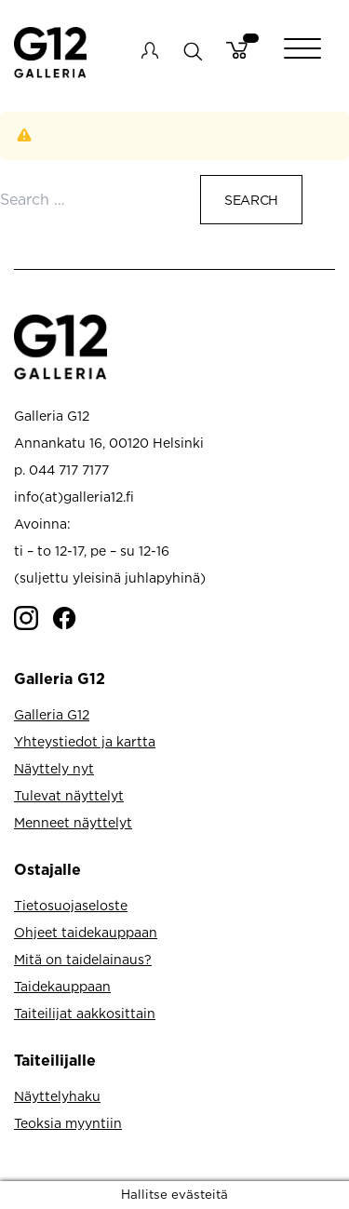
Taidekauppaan (62, 986)
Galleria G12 (51, 714)
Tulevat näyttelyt (69, 795)
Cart (237, 50)
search (192, 50)
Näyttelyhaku (57, 1096)
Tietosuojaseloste (71, 905)
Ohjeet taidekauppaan (85, 932)
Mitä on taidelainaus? (83, 959)
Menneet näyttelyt (73, 822)
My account (149, 50)
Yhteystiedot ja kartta (84, 741)
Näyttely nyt (54, 768)
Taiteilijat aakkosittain (84, 1013)
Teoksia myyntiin (68, 1123)
